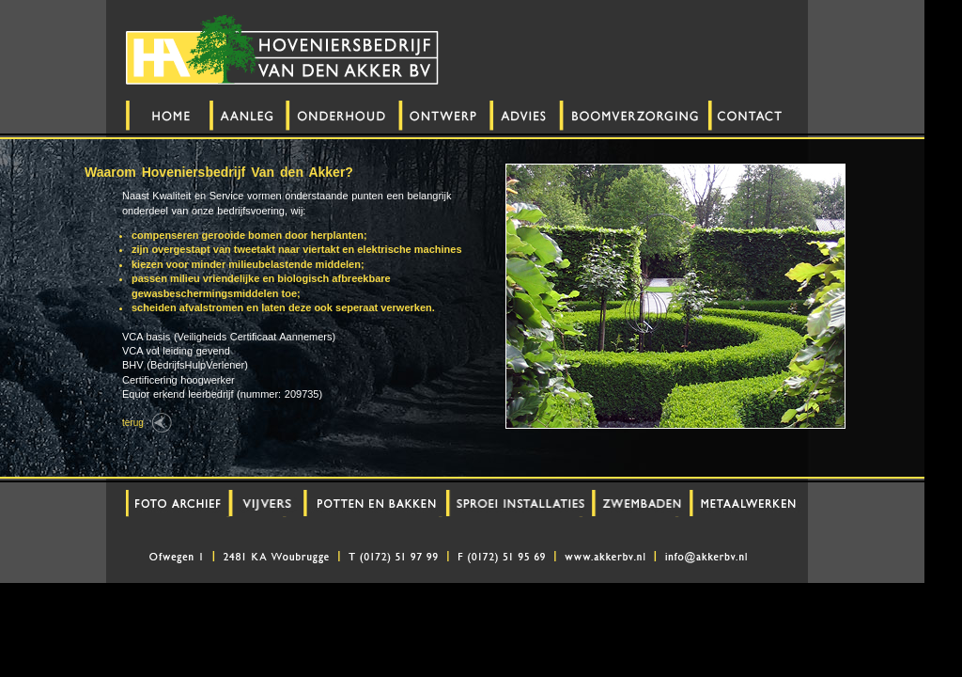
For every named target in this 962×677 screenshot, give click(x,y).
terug (133, 422)
